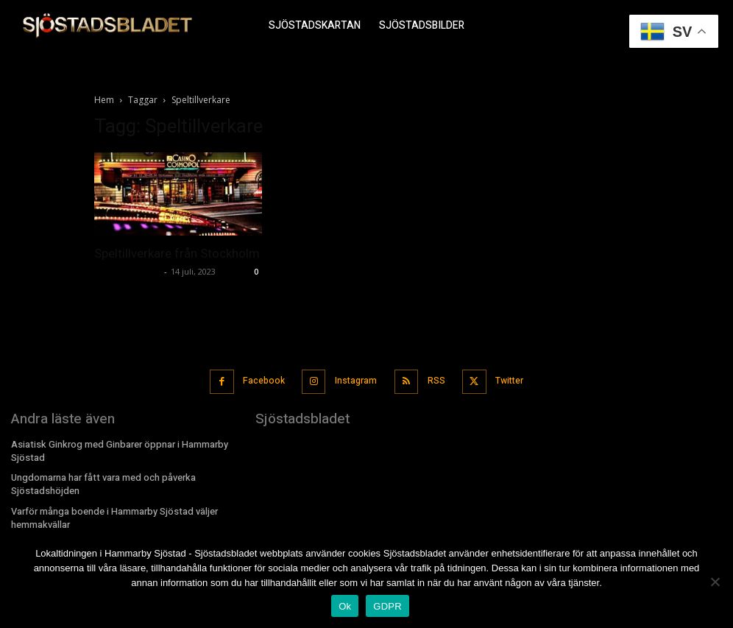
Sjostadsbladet (127, 271)
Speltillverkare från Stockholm (177, 253)
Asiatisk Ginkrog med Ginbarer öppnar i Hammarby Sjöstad (115, 446)
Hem (104, 100)
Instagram (355, 378)
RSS (434, 378)
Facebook (265, 378)
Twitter (506, 378)
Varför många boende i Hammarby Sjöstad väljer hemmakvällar (112, 510)
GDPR (387, 606)
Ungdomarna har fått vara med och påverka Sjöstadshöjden (101, 479)
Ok (345, 606)
